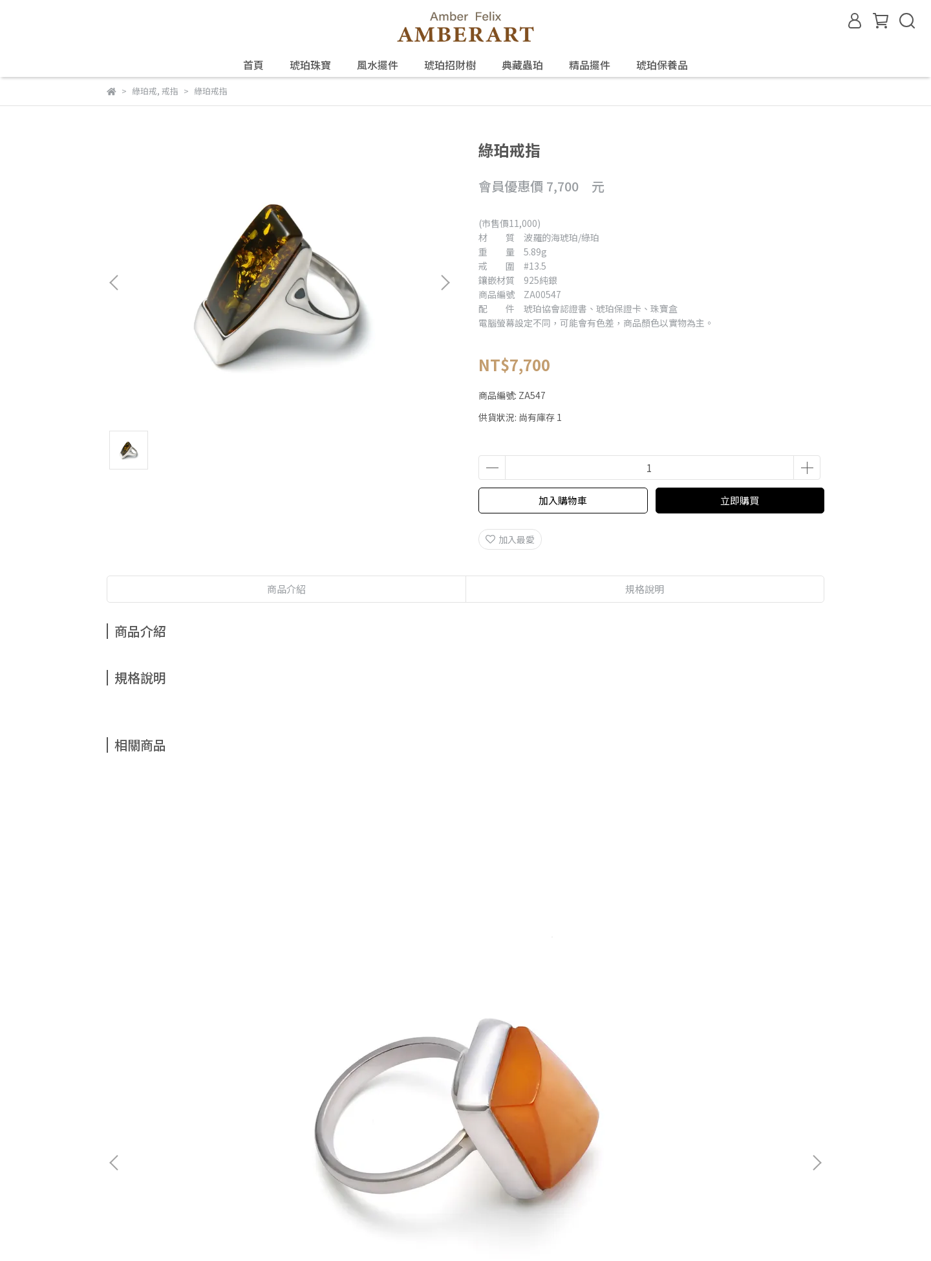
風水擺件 (377, 65)
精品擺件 (589, 65)
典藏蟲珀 (522, 65)
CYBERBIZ (377, 1228)
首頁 (253, 65)
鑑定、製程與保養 (246, 1073)
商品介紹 (286, 589)
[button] (445, 282)
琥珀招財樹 (450, 65)
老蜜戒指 (203, 930)
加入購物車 (563, 500)
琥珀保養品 (662, 65)
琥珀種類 (176, 1073)
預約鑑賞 (316, 1073)
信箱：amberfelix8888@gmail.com (182, 1133)
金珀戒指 (378, 930)
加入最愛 (510, 539)
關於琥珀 (125, 1073)
